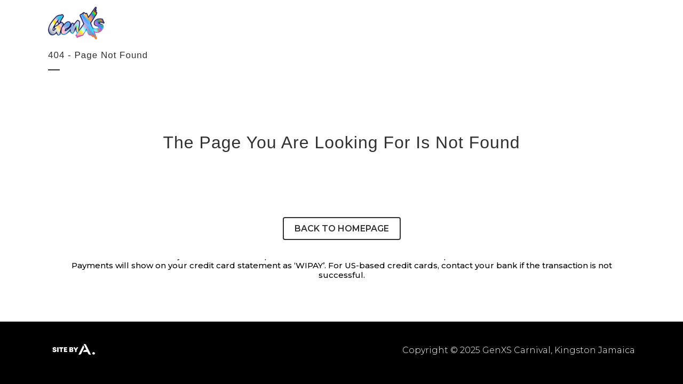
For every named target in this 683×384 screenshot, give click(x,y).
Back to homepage (342, 228)
